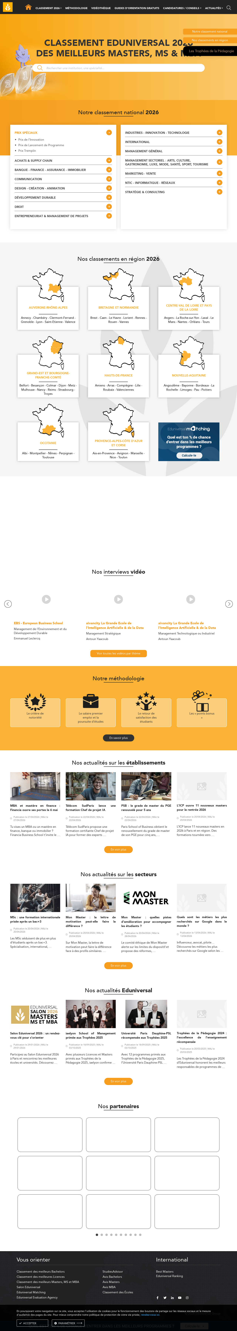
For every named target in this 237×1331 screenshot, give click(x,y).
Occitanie (48, 443)
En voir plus (118, 849)
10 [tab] (140, 1235)
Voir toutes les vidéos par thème (118, 653)
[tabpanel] (50, 1174)
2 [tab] (102, 1235)
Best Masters (164, 1271)
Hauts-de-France (119, 376)
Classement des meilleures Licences (41, 1276)
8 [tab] (130, 1235)
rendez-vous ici (150, 1315)
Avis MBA (109, 1287)
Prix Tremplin (27, 151)
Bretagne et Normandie (119, 308)
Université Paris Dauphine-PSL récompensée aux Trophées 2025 (146, 1035)
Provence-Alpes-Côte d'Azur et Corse (118, 443)
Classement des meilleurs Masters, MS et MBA (48, 1282)
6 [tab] (121, 1235)
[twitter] (164, 1298)
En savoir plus (118, 738)
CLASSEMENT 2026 (48, 8)
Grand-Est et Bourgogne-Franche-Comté (48, 375)
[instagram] (187, 1298)
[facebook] (157, 1298)
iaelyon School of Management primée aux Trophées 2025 (91, 1035)
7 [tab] (126, 1235)
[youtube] (179, 1298)
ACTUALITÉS (213, 8)
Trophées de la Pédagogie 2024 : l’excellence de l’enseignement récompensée (202, 1037)
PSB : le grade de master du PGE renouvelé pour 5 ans (146, 808)
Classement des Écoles (118, 1292)
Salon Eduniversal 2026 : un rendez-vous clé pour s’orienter (35, 1035)
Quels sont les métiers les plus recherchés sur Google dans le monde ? (202, 921)
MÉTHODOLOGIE (76, 8)
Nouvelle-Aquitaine (189, 376)
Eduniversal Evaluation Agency (37, 1297)
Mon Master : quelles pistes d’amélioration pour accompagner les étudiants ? (146, 921)
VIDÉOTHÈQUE (101, 8)
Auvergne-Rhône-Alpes (48, 308)
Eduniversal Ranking (169, 1276)
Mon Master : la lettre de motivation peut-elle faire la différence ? (91, 921)
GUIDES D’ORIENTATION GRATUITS (137, 8)
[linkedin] (172, 1298)
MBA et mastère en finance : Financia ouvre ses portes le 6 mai (35, 808)
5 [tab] (116, 1235)
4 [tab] (111, 1235)
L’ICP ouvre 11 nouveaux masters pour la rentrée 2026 (202, 807)
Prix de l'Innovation (31, 140)
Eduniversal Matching (31, 1292)
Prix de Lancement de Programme (41, 145)
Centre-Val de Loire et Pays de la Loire (189, 308)
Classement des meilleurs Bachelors (41, 1271)
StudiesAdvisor (113, 1271)
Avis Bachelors (112, 1276)
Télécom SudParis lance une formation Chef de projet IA (91, 808)
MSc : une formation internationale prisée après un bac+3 (35, 919)
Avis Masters (111, 1282)
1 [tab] (97, 1235)
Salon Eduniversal (28, 1287)
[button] (61, 8)
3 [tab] (106, 1235)
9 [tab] (135, 1235)
